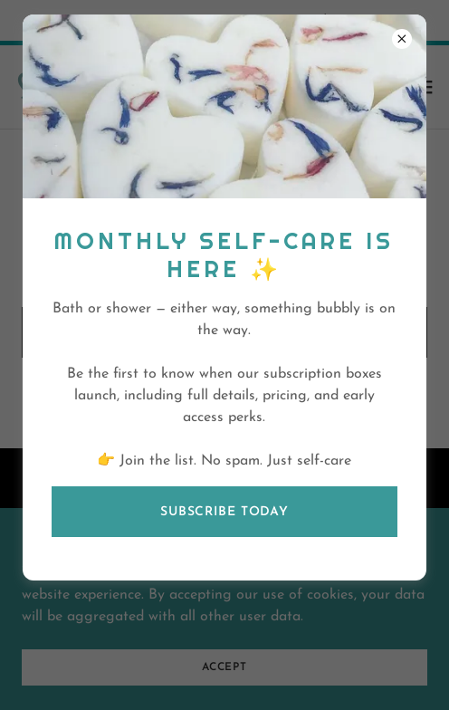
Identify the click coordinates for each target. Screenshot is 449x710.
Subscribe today (224, 512)
